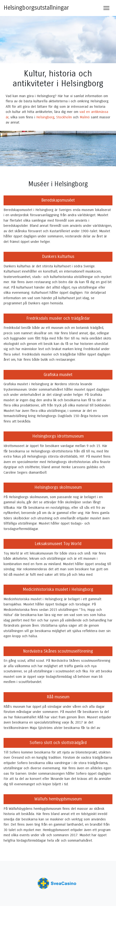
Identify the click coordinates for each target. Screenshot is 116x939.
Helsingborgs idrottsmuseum (58, 436)
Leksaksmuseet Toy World (58, 543)
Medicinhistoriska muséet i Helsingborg (58, 589)
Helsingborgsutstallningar (36, 7)
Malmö (85, 117)
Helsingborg (45, 117)
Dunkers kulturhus (58, 256)
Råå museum (58, 696)
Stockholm (64, 117)
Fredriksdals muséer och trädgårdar (58, 318)
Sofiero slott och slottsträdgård (58, 742)
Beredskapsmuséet (58, 200)
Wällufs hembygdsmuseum (58, 799)
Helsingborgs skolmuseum (58, 487)
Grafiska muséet (58, 374)
